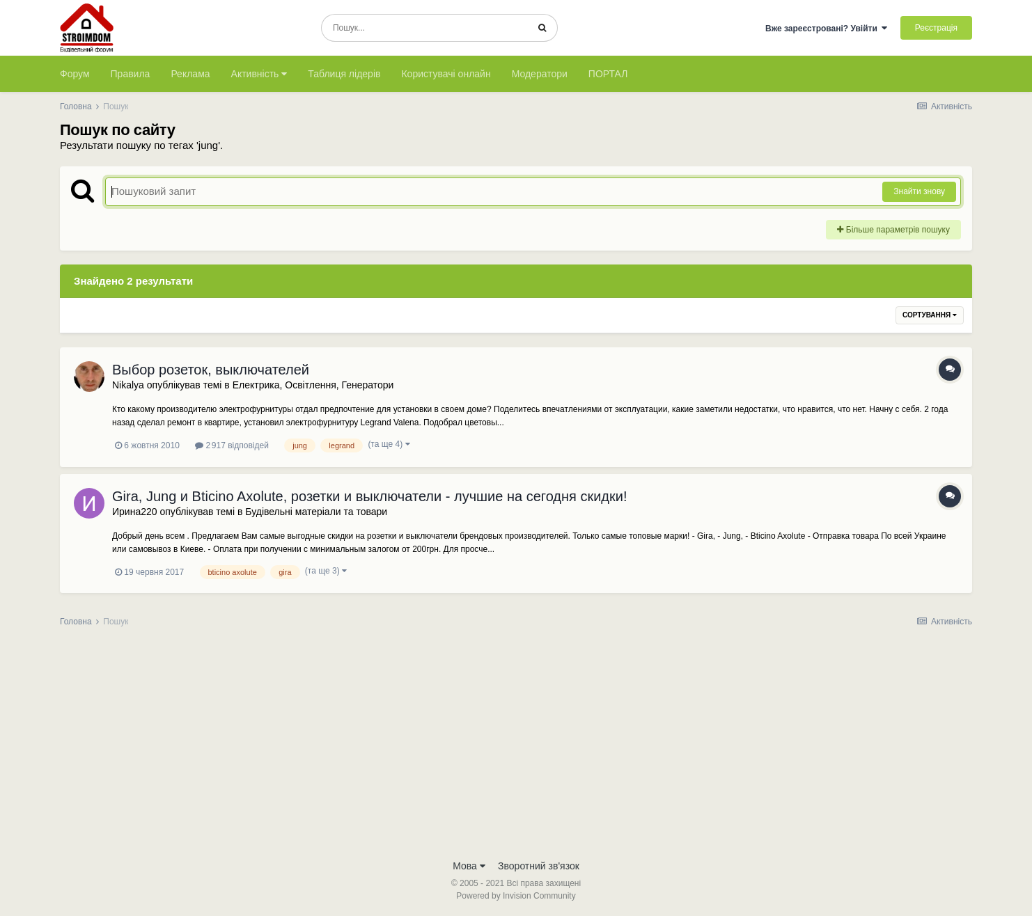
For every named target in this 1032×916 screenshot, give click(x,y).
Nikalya (128, 384)
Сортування (929, 315)
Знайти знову (919, 191)
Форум (75, 73)
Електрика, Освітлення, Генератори (313, 384)
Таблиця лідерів (344, 73)
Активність (259, 73)
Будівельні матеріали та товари (316, 511)
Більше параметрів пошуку (893, 230)
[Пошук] (424, 28)
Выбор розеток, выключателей (210, 369)
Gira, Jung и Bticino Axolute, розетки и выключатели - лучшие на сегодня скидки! (369, 496)
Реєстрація (936, 28)
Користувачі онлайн (445, 73)
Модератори (540, 73)
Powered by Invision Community (515, 896)
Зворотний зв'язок (538, 865)
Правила (130, 73)
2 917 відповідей (232, 445)
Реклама (190, 73)
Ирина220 (134, 511)
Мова (469, 865)
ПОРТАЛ (608, 73)
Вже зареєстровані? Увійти (826, 28)
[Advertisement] (516, 747)
